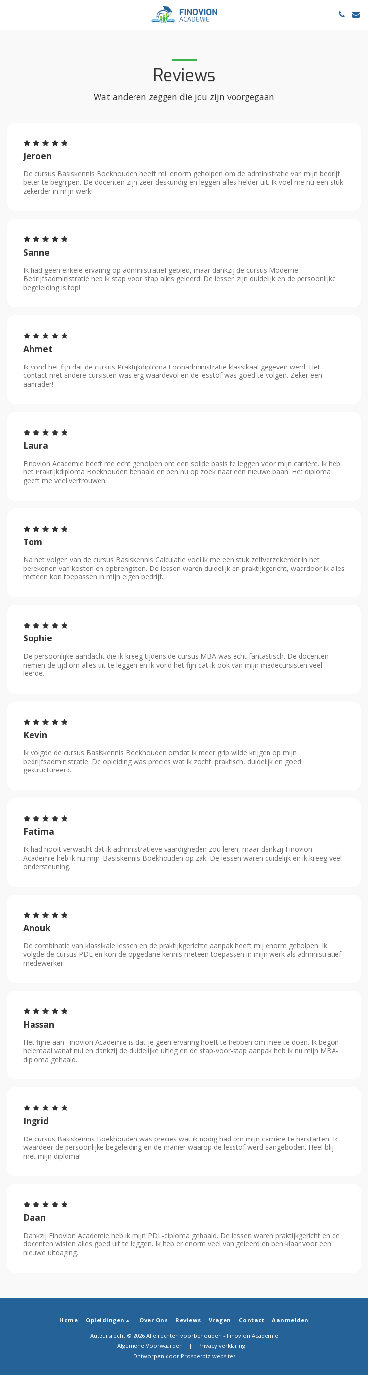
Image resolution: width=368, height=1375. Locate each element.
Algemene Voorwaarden (150, 1345)
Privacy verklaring (221, 1345)
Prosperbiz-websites (208, 1356)
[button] (10, 14)
